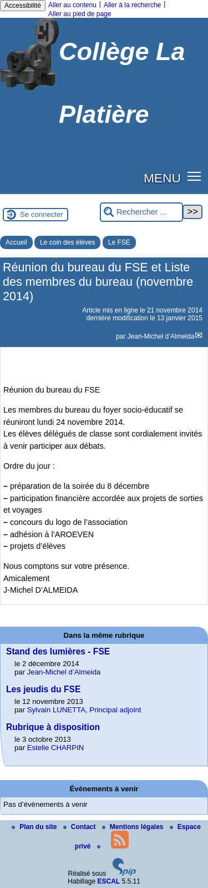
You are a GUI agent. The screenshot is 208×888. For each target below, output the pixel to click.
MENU (162, 178)
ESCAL (109, 881)
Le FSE (119, 242)
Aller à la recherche (132, 5)
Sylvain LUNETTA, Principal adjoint (84, 710)
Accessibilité (22, 5)
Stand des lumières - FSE (58, 651)
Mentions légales (133, 827)
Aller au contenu (72, 5)
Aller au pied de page (79, 14)
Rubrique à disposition (53, 727)
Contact (80, 827)
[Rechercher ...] (141, 212)
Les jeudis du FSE (43, 689)
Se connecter (41, 214)
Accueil (16, 242)
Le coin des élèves (67, 242)
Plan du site (35, 827)
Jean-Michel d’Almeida (161, 336)
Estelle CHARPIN (55, 747)
